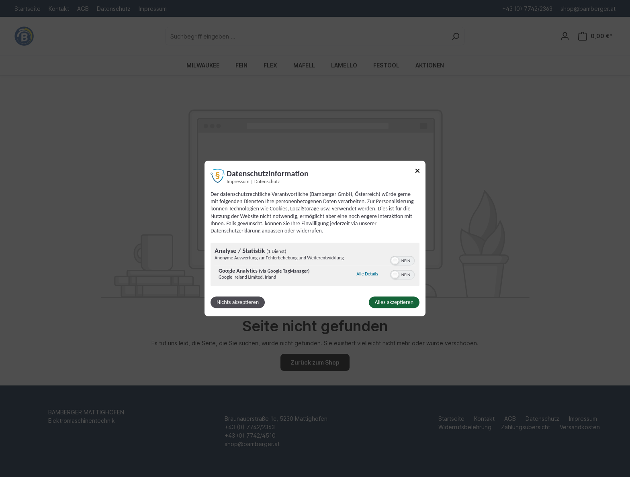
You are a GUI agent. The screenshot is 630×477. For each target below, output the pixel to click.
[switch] (402, 260)
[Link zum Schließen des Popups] (417, 172)
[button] (395, 261)
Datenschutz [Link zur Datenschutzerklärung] (267, 181)
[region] (315, 265)
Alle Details (367, 274)
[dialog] (315, 238)
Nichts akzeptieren (238, 302)
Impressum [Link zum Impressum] (238, 181)
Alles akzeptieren (394, 302)
